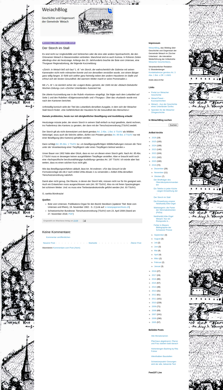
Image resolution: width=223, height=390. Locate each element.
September (159, 235)
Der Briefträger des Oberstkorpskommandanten (166, 182)
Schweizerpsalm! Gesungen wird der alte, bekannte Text (163, 362)
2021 (154, 157)
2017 (154, 275)
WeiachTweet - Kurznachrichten (158, 99)
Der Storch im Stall (162, 197)
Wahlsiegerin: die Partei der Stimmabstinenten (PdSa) (164, 210)
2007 (154, 314)
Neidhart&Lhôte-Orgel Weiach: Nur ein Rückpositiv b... (163, 218)
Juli (156, 242)
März (156, 258)
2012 (154, 295)
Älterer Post (136, 243)
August (157, 239)
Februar (158, 262)
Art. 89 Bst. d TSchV (123, 135)
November (159, 172)
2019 (154, 165)
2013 (154, 291)
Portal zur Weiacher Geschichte (160, 93)
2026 (154, 137)
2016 (154, 279)
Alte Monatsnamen (159, 336)
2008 (154, 310)
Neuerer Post (49, 243)
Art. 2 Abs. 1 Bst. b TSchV (109, 131)
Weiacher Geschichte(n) (159, 62)
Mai (156, 250)
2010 (154, 302)
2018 (154, 271)
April (156, 254)
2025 (154, 141)
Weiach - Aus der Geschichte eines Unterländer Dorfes (164, 105)
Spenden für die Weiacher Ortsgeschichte (162, 111)
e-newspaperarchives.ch (117, 207)
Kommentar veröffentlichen (58, 237)
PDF (70, 214)
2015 (154, 283)
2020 (154, 161)
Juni (156, 246)
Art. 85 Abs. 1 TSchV (66, 144)
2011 (154, 299)
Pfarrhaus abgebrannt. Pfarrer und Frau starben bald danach (164, 342)
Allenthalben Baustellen (161, 356)
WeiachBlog (154, 48)
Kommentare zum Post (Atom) (66, 248)
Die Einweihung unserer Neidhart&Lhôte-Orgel (164, 202)
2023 (154, 149)
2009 (154, 306)
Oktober (158, 176)
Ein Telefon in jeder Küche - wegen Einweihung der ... (165, 191)
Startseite (93, 243)
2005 (154, 322)
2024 (154, 145)
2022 (154, 153)
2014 (154, 287)
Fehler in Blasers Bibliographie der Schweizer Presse (163, 227)
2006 (154, 318)
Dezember (159, 168)
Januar (157, 266)
